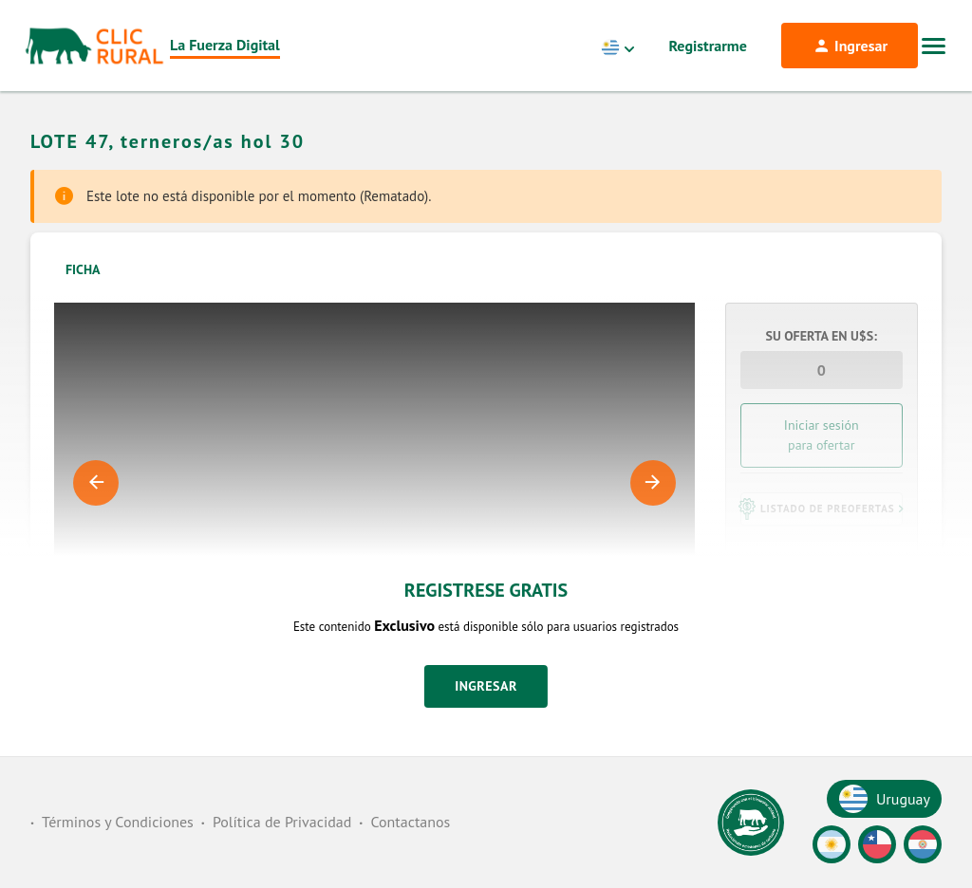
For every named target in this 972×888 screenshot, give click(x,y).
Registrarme (708, 45)
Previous (96, 483)
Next (653, 483)
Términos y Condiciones (118, 821)
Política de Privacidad (282, 821)
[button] (822, 508)
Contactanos (410, 821)
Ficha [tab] (83, 269)
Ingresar (486, 685)
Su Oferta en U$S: (821, 335)
